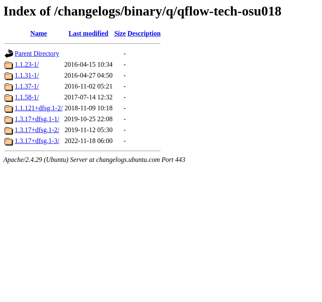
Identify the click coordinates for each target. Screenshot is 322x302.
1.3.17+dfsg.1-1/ (37, 118)
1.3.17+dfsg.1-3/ (37, 140)
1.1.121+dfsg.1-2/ (38, 108)
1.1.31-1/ (27, 75)
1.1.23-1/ (27, 64)
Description (144, 33)
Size (120, 33)
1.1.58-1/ (27, 97)
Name (38, 33)
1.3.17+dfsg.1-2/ (37, 129)
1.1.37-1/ (27, 86)
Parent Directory (37, 53)
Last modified (89, 33)
